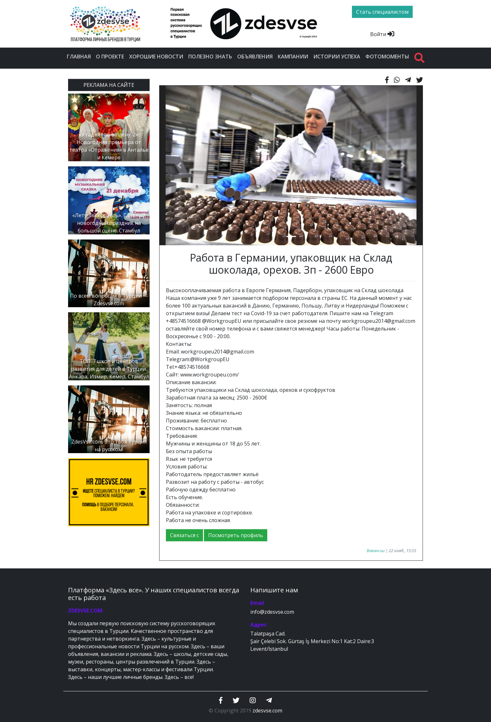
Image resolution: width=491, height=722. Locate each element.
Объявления (255, 56)
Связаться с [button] (184, 535)
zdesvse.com (267, 710)
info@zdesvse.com (272, 611)
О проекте (110, 56)
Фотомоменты (387, 56)
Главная (79, 56)
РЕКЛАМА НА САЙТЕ (108, 84)
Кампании (293, 56)
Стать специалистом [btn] (382, 11)
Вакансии (376, 550)
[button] (179, 165)
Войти (382, 34)
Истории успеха (336, 56)
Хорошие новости (156, 56)
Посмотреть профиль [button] (235, 535)
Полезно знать (210, 56)
